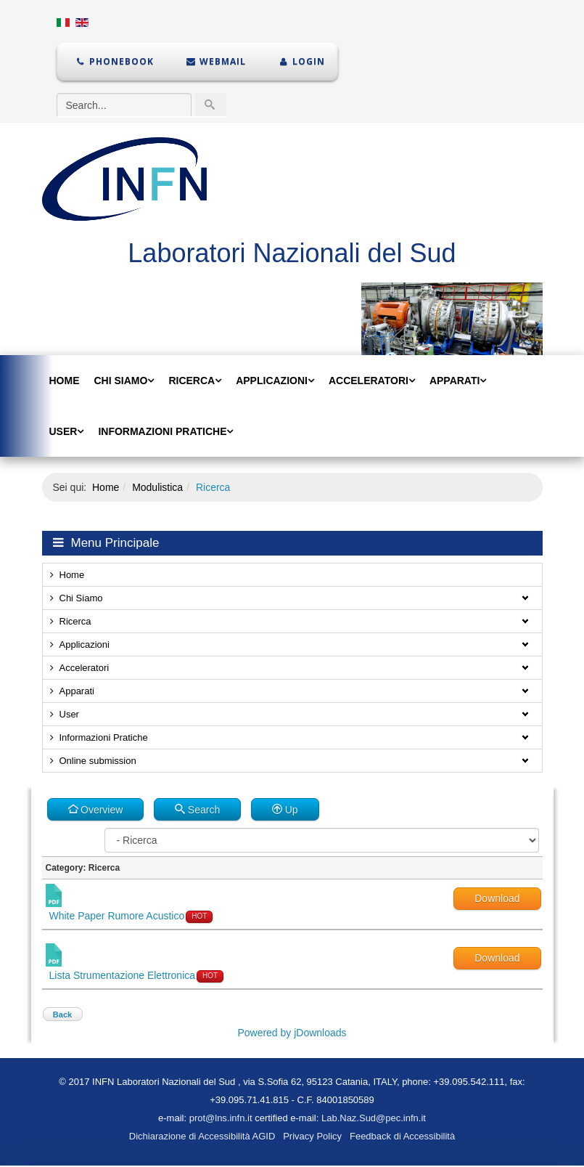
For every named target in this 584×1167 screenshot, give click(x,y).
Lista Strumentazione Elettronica (122, 975)
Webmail (216, 61)
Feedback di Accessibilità (402, 1136)
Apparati (454, 380)
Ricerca (191, 380)
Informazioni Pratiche (162, 431)
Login (301, 61)
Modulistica (157, 487)
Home (64, 380)
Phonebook (114, 61)
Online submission (97, 760)
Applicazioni (272, 380)
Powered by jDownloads (291, 1032)
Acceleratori (368, 380)
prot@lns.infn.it (220, 1118)
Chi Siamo (121, 380)
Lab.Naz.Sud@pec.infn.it (373, 1118)
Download (496, 898)
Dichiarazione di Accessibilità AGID (202, 1136)
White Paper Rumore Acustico (117, 916)
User (63, 431)
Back (62, 1014)
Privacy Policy (312, 1136)
